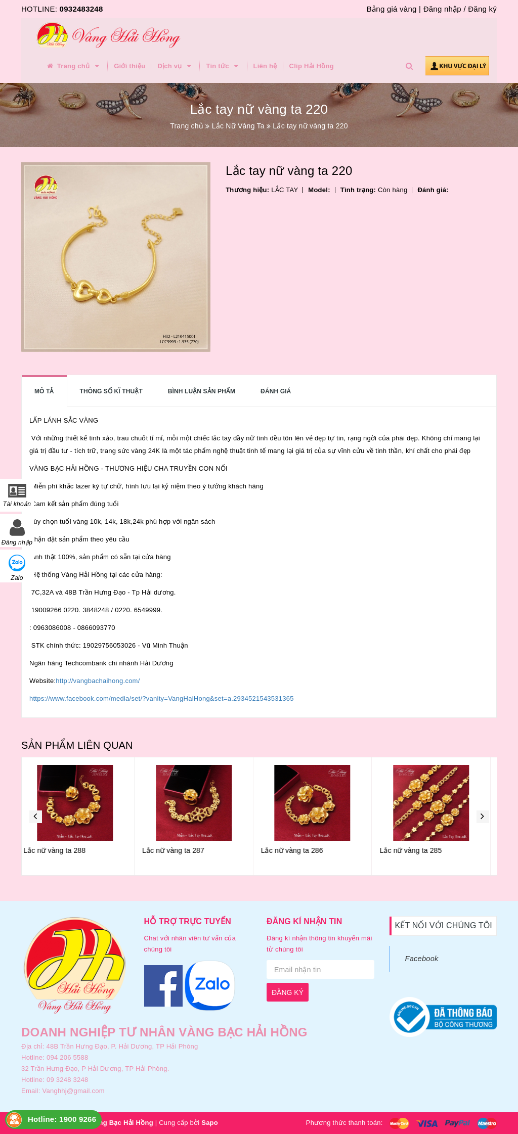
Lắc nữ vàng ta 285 (416, 850)
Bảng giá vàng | (394, 9)
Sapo (209, 1122)
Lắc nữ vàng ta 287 (179, 850)
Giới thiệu (129, 66)
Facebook (422, 959)
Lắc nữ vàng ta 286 (298, 850)
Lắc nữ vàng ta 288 (60, 850)
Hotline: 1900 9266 (62, 1119)
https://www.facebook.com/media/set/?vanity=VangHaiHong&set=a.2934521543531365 (161, 698)
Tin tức (223, 66)
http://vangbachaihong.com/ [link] (98, 681)
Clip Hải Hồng (311, 66)
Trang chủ (73, 66)
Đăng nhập (442, 9)
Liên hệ (265, 66)
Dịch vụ (175, 66)
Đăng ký (482, 9)
